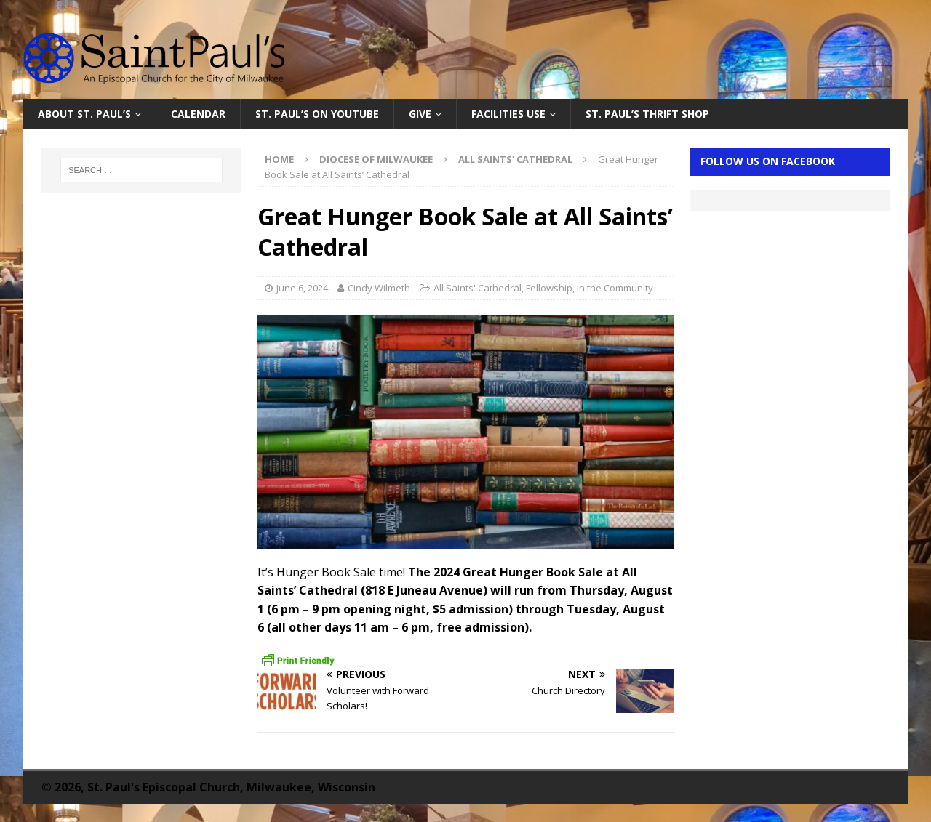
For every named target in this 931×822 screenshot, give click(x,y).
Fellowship (549, 287)
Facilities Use (508, 114)
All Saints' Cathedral (477, 287)
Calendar (198, 114)
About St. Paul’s (84, 114)
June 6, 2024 (302, 287)
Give (420, 114)
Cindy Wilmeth (379, 287)
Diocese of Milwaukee (376, 159)
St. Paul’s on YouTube (317, 114)
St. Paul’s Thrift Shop (647, 114)
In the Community (615, 287)
